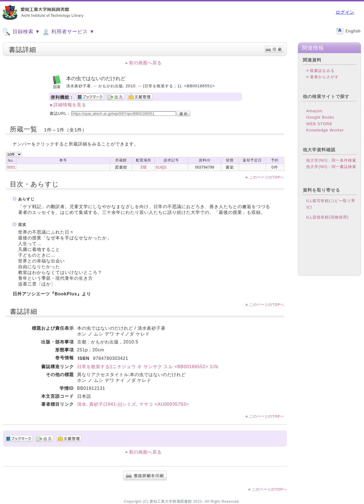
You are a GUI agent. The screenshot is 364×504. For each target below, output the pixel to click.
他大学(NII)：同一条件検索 (331, 160)
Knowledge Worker (325, 130)
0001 (11, 167)
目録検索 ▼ (21, 32)
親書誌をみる (322, 70)
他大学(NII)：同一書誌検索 (331, 166)
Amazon (314, 111)
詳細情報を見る (70, 104)
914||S (161, 167)
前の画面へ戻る (145, 62)
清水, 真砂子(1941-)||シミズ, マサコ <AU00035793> (133, 404)
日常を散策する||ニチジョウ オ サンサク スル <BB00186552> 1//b (147, 366)
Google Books (320, 117)
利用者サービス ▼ (67, 32)
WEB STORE (319, 124)
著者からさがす (324, 77)
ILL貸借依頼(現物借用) (327, 217)
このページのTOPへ (266, 177)
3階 (143, 167)
